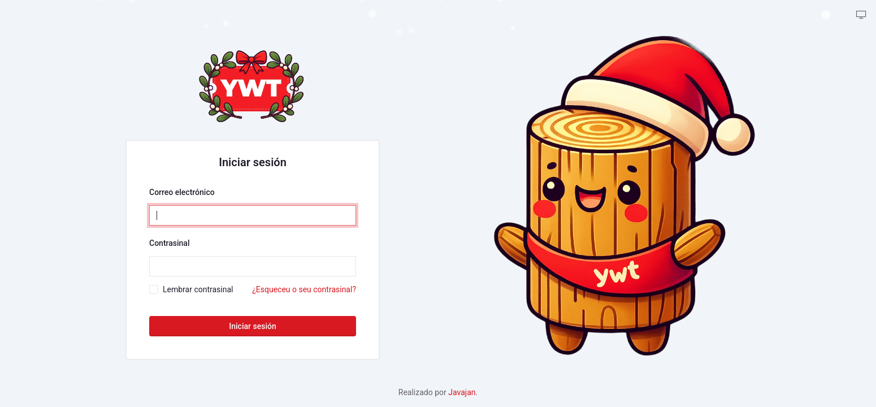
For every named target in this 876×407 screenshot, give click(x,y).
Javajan (461, 392)
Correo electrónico (182, 192)
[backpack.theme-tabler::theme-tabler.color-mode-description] (861, 15)
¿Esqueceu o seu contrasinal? (304, 289)
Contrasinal (169, 243)
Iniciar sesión (252, 326)
